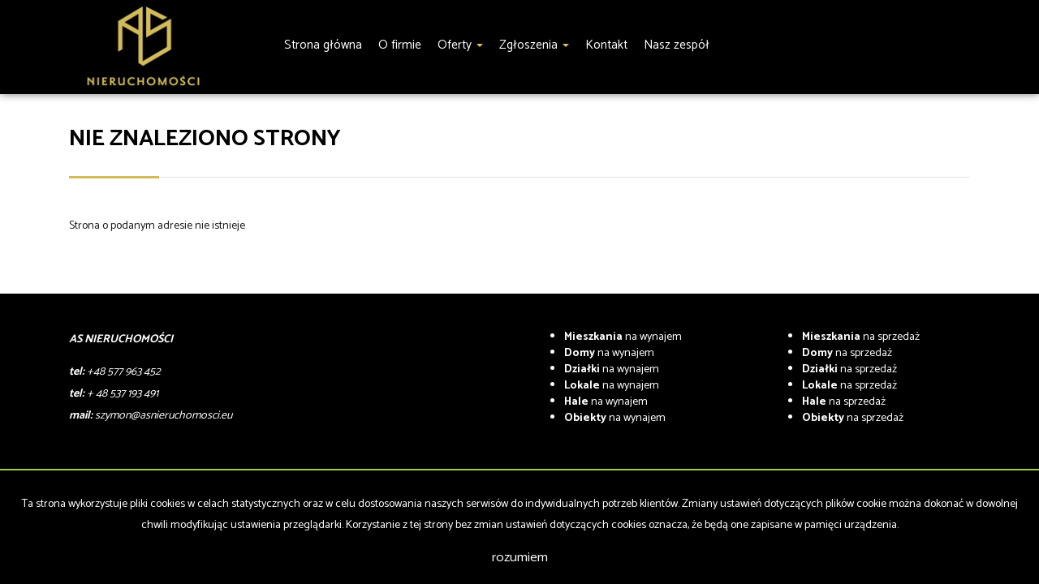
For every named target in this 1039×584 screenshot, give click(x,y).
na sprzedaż (861, 337)
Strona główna (323, 45)
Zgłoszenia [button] (534, 45)
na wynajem (623, 337)
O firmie (399, 45)
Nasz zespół (676, 45)
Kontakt (606, 45)
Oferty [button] (460, 45)
